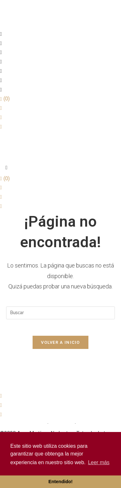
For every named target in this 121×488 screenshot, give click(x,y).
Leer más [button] (99, 462)
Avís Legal (62, 424)
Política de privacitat (23, 424)
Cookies (86, 424)
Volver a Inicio (60, 342)
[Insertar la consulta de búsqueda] (60, 312)
